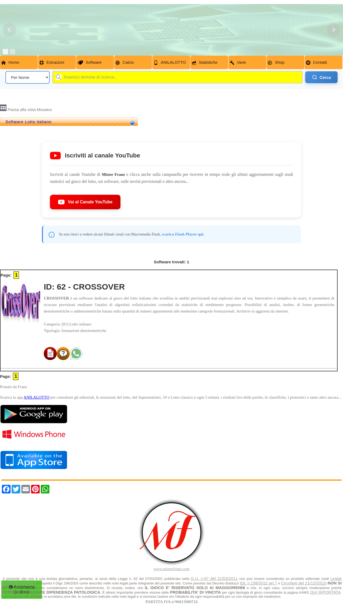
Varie (238, 62)
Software (90, 62)
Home (10, 62)
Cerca (321, 77)
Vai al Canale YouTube (85, 202)
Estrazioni (51, 62)
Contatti (316, 62)
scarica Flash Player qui (182, 234)
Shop (276, 62)
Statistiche (204, 62)
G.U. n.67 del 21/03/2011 (214, 578)
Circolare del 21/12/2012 (303, 583)
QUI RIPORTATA (325, 592)
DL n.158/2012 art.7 (259, 583)
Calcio (125, 62)
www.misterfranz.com (171, 569)
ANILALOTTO (170, 62)
